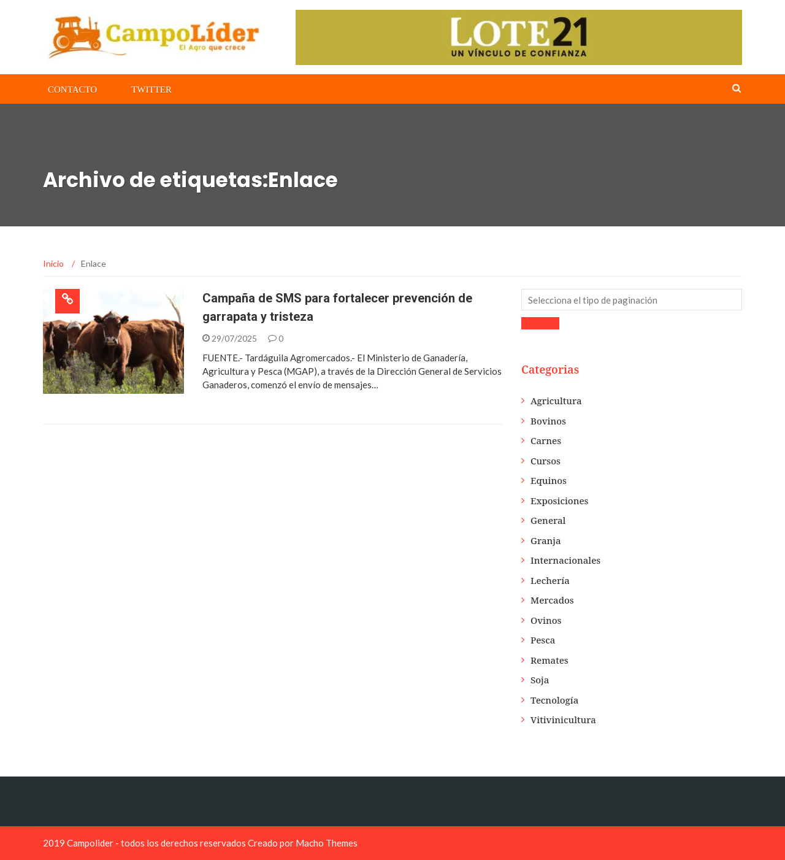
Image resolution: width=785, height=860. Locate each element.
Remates (549, 660)
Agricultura (556, 400)
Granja (545, 540)
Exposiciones (559, 500)
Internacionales (565, 560)
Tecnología (554, 700)
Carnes (545, 440)
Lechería (550, 580)
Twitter (151, 89)
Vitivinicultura (563, 719)
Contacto (72, 89)
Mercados (552, 600)
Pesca (542, 640)
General (547, 520)
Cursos (545, 461)
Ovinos (546, 620)
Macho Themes (327, 842)
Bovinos (548, 421)
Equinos (548, 480)
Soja (539, 680)
